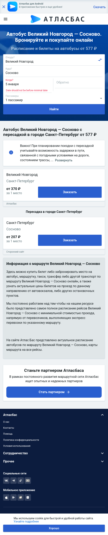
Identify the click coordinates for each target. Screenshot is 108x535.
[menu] (5, 19)
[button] (54, 414)
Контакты (8, 427)
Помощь (8, 433)
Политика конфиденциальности (21, 440)
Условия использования (17, 446)
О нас (6, 422)
